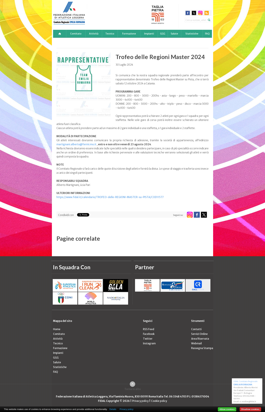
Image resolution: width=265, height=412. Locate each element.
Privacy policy (140, 401)
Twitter (147, 338)
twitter (194, 13)
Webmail (196, 343)
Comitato (75, 33)
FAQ (207, 33)
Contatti (196, 329)
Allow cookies (227, 409)
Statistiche (191, 33)
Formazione (129, 33)
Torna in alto (132, 389)
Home (56, 329)
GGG (162, 33)
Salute (174, 33)
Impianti (149, 33)
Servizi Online (199, 334)
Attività (93, 33)
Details (112, 409)
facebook (188, 13)
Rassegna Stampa (202, 348)
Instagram (149, 343)
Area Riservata (200, 338)
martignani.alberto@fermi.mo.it (76, 144)
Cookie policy (159, 401)
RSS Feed (148, 329)
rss (206, 13)
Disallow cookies (250, 409)
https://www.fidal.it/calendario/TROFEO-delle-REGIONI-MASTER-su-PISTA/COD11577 (110, 197)
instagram (200, 13)
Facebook (148, 334)
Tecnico (109, 33)
